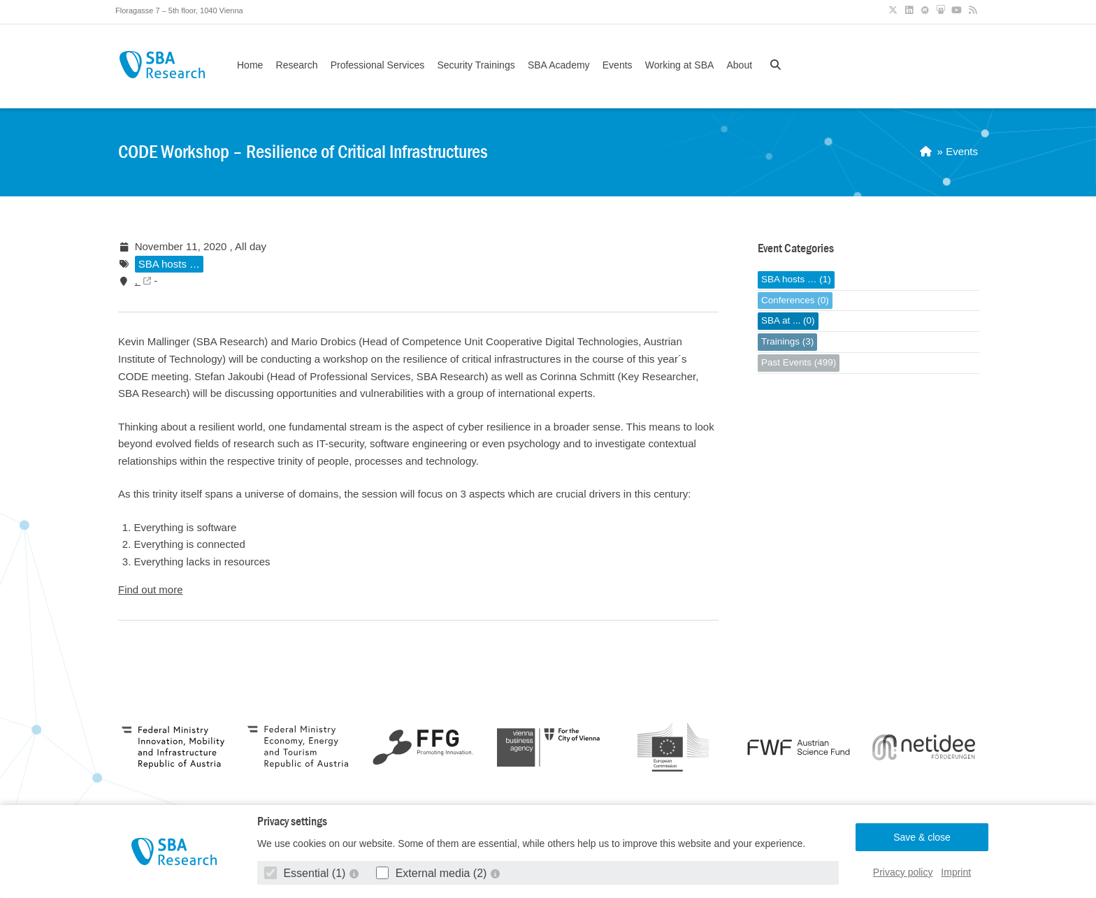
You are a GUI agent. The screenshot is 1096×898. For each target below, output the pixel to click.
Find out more (150, 589)
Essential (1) (306, 873)
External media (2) (433, 873)
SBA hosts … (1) (796, 279)
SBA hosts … (169, 264)
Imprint (956, 872)
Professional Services (378, 65)
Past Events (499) (798, 362)
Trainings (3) (787, 341)
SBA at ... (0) (788, 320)
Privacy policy (903, 872)
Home (250, 65)
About (739, 65)
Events (618, 65)
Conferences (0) (795, 300)
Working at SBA (679, 65)
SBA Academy (559, 65)
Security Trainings (475, 65)
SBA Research (162, 64)
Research (297, 65)
